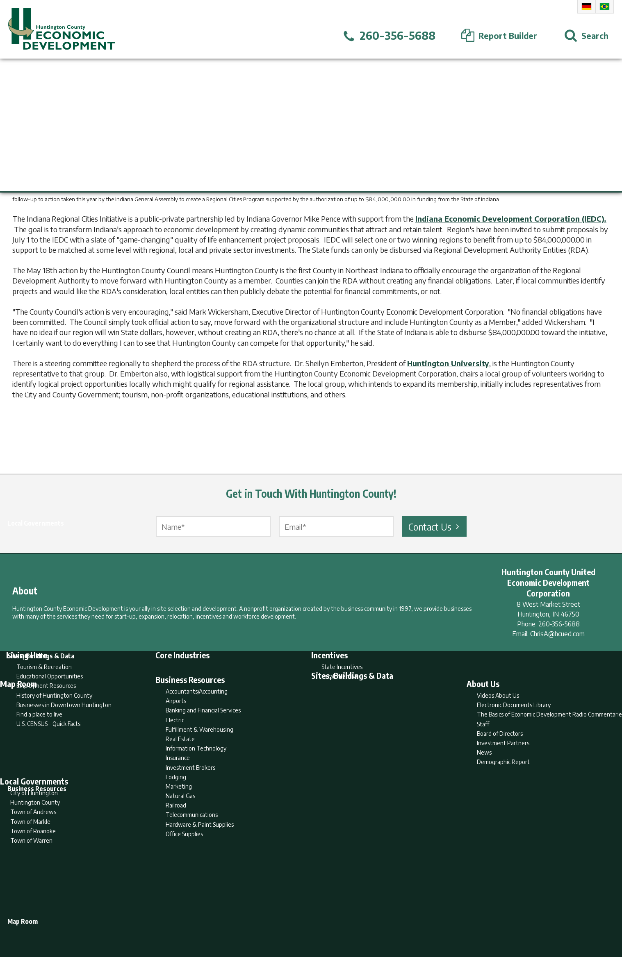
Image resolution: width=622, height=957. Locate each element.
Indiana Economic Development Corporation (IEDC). (510, 218)
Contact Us (435, 526)
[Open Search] (586, 36)
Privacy (346, 918)
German (586, 6)
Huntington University (448, 363)
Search (269, 918)
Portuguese (604, 6)
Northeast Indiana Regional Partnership (501, 188)
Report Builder (307, 918)
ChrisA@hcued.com (557, 634)
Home (242, 918)
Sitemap (376, 918)
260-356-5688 (559, 624)
